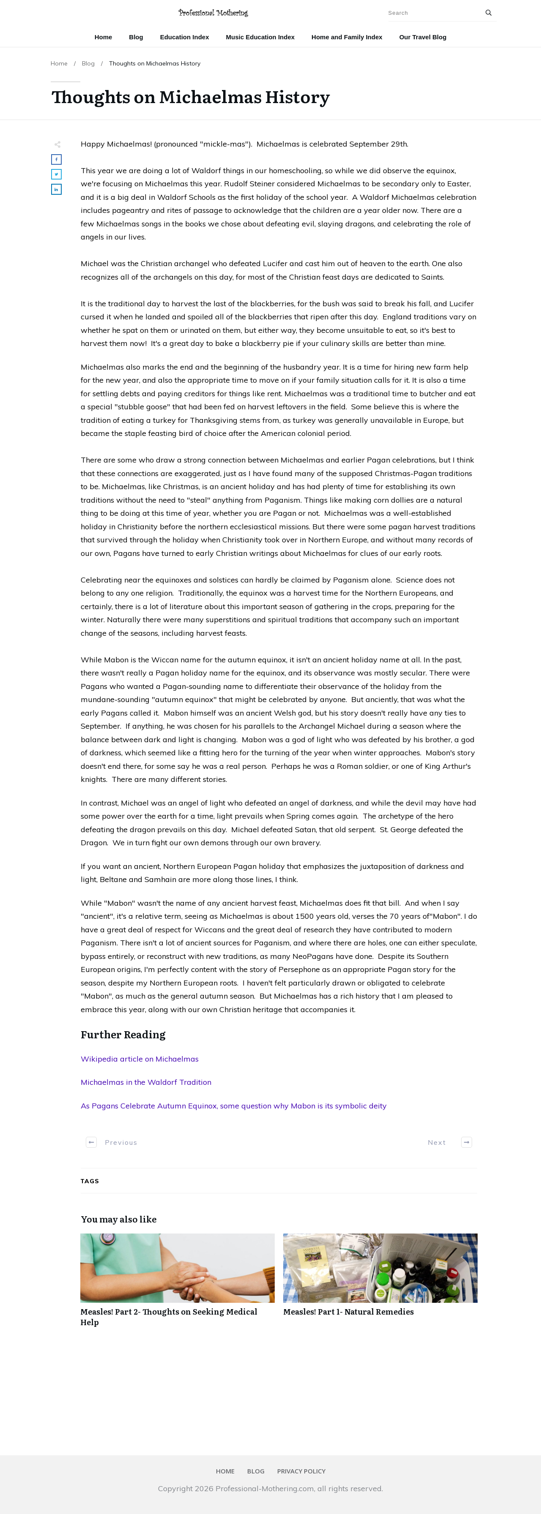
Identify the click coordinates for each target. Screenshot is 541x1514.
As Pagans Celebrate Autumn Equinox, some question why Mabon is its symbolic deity (234, 1106)
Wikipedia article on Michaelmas (140, 1059)
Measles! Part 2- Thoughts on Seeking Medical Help (177, 1285)
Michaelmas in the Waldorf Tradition (146, 1082)
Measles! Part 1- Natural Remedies (380, 1285)
